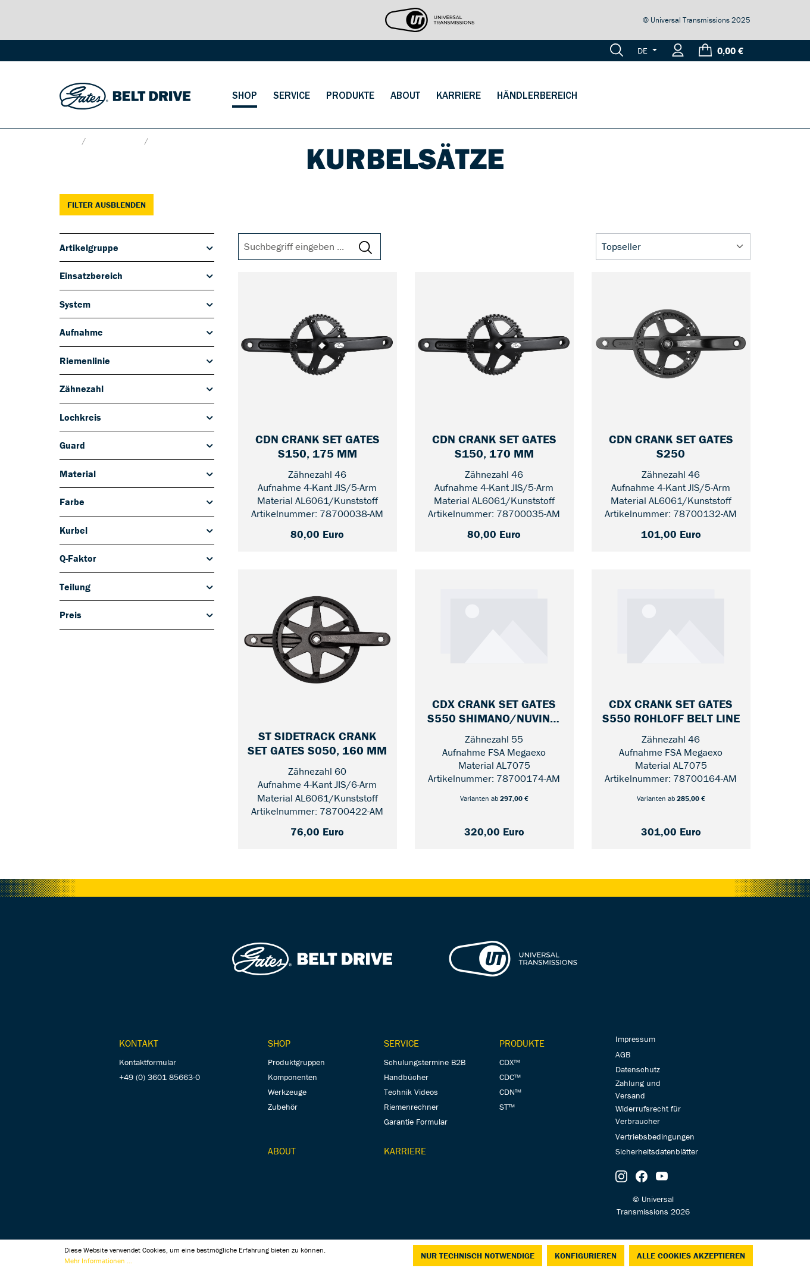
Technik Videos (411, 1092)
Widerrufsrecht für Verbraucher (648, 1114)
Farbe (137, 502)
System (137, 304)
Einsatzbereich (137, 275)
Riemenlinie (137, 361)
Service (401, 1043)
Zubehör (283, 1106)
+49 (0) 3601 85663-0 (159, 1077)
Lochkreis (137, 417)
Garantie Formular (416, 1121)
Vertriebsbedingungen (655, 1136)
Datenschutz (637, 1069)
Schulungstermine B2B (424, 1062)
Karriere (405, 1151)
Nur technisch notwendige (477, 1255)
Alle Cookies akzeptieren (691, 1255)
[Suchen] (616, 50)
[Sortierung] (673, 247)
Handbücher (406, 1077)
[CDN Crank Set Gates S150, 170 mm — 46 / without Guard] (494, 447)
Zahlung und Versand (638, 1089)
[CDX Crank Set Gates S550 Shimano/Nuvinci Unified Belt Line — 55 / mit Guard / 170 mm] (494, 712)
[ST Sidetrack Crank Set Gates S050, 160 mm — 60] (317, 744)
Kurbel (137, 530)
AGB (622, 1054)
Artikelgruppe (137, 247)
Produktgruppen (296, 1062)
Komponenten (292, 1077)
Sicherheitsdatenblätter (656, 1151)
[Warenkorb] (721, 50)
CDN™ (510, 1092)
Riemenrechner (411, 1106)
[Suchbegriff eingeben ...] (300, 247)
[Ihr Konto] (678, 50)
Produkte (522, 1043)
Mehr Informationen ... (98, 1260)
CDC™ (510, 1077)
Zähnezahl (137, 389)
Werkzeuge (287, 1092)
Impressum (635, 1039)
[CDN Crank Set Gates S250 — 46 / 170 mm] (671, 447)
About (282, 1151)
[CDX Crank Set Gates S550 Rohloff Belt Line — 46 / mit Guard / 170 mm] (671, 712)
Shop (279, 1043)
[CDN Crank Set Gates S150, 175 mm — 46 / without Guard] (317, 447)
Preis (137, 615)
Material (137, 474)
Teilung (137, 587)
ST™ (507, 1106)
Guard (137, 445)
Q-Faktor (137, 558)
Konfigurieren (586, 1255)
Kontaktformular (147, 1062)
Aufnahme (137, 332)
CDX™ (509, 1062)
